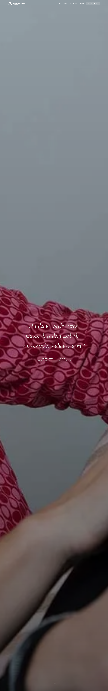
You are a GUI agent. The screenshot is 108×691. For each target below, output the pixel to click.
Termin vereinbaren (93, 3)
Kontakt (82, 3)
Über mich (58, 3)
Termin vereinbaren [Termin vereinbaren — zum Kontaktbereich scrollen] (54, 368)
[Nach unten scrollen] (54, 685)
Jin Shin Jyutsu (67, 3)
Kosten (75, 3)
